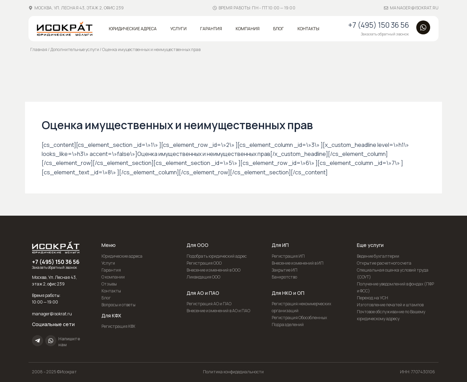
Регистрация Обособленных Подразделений (299, 321)
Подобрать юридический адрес (217, 256)
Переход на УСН (372, 298)
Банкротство (284, 277)
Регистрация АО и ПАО (209, 304)
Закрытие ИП (284, 270)
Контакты (308, 29)
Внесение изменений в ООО (213, 270)
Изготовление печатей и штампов (390, 305)
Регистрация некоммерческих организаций (301, 307)
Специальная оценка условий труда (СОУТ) (392, 273)
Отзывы (109, 284)
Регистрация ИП (288, 256)
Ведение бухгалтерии (378, 256)
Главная (38, 49)
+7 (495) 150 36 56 (378, 25)
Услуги (178, 29)
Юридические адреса (133, 29)
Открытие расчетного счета (384, 263)
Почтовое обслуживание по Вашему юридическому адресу (391, 315)
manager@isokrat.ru (414, 8)
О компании (113, 277)
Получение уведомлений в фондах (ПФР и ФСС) (395, 287)
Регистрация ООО (204, 263)
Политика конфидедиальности (233, 372)
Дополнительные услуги (74, 49)
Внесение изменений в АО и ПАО (218, 311)
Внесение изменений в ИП (297, 263)
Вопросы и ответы (118, 305)
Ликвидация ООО (203, 277)
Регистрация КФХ (118, 326)
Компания (248, 29)
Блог (278, 29)
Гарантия (211, 29)
